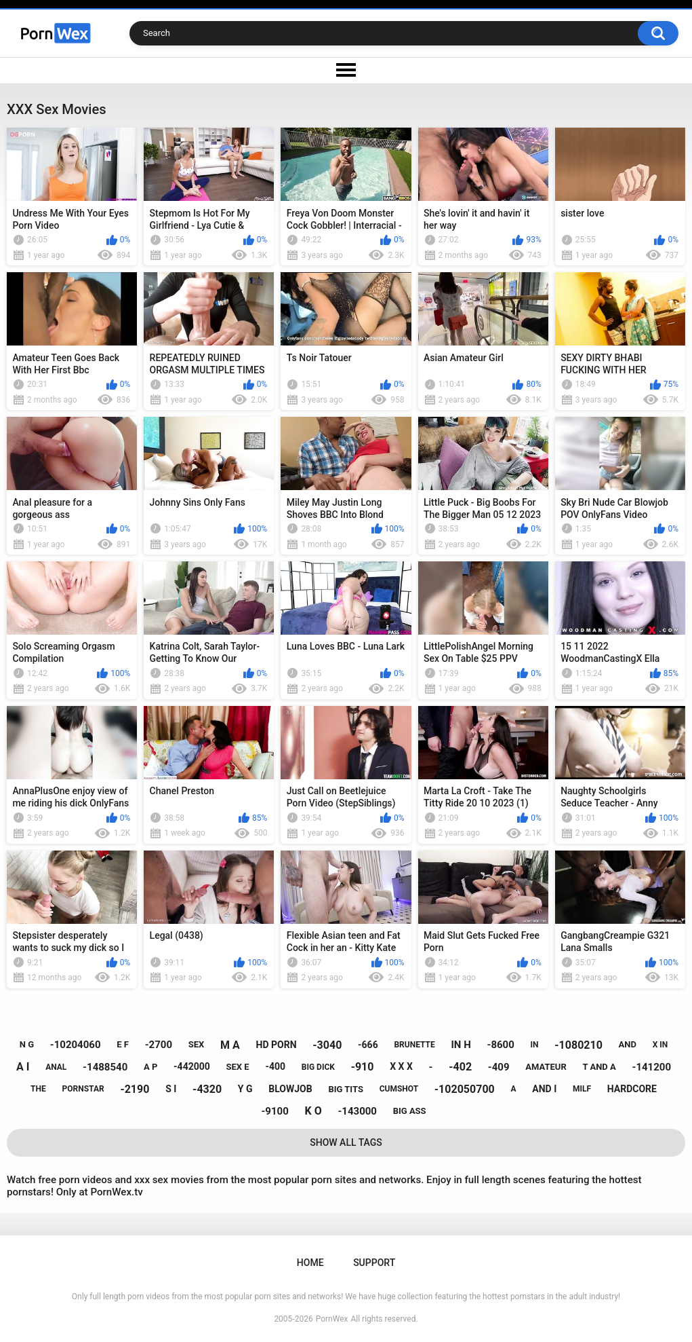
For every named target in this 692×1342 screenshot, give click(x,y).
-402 (460, 1066)
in (535, 1044)
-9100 (274, 1111)
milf (582, 1089)
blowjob (290, 1088)
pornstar (83, 1089)
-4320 (207, 1089)
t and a (598, 1067)
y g (245, 1088)
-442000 (192, 1066)
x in (660, 1044)
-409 (499, 1067)
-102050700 (464, 1089)
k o (312, 1110)
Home (310, 1262)
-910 (362, 1066)
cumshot (399, 1089)
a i (22, 1066)
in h (460, 1045)
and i (544, 1088)
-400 (275, 1066)
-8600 (500, 1045)
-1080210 (578, 1045)
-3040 (327, 1045)
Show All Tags (346, 1142)
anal (55, 1067)
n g (27, 1044)
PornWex (332, 1319)
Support (374, 1262)
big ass (409, 1111)
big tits (345, 1089)
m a (230, 1045)
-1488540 (105, 1067)
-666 (368, 1044)
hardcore (632, 1088)
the (38, 1089)
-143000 (357, 1111)
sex (196, 1044)
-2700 (158, 1045)
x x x (401, 1066)
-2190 (134, 1089)
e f (123, 1044)
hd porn (276, 1044)
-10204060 (75, 1045)
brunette (414, 1044)
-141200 (651, 1067)
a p (150, 1067)
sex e (237, 1067)
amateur (545, 1067)
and (627, 1044)
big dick (318, 1067)
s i (170, 1088)
